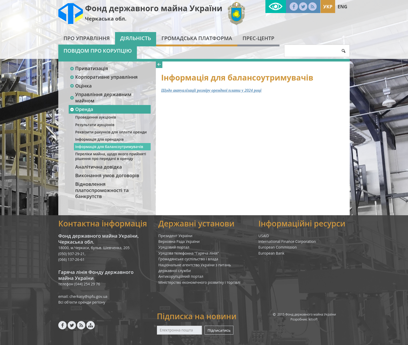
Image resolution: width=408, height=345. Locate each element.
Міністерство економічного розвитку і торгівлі (199, 282)
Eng (342, 6)
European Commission (277, 247)
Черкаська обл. (105, 18)
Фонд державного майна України (153, 8)
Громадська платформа (196, 38)
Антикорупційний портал (180, 276)
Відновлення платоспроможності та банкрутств (102, 190)
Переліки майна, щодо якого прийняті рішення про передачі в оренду (110, 156)
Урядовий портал (173, 247)
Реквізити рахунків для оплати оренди (111, 132)
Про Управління (86, 38)
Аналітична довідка (98, 167)
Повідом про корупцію (97, 50)
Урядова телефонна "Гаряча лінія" (188, 253)
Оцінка (81, 86)
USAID (263, 235)
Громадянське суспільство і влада (188, 258)
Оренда (81, 109)
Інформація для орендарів (99, 139)
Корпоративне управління (104, 77)
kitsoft (313, 319)
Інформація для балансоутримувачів (109, 146)
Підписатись (218, 330)
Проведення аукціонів (95, 117)
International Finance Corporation (287, 241)
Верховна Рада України (179, 241)
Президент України (175, 235)
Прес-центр (258, 38)
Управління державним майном (100, 97)
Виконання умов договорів (107, 175)
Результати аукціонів (94, 124)
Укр (327, 6)
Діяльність (135, 38)
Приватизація (89, 68)
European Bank (271, 253)
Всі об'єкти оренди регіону (81, 302)
